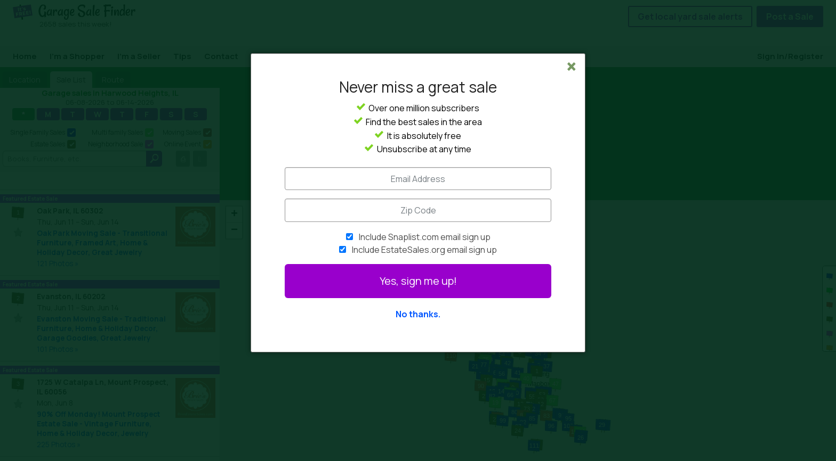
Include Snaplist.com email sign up (425, 237)
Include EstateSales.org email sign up (424, 250)
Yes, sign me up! (418, 281)
